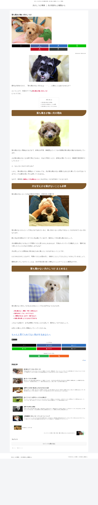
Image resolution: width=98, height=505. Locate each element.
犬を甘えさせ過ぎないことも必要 (48, 101)
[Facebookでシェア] (30, 45)
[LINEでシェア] (55, 45)
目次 (47, 96)
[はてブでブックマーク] (43, 45)
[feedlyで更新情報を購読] (47, 353)
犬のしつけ (14, 336)
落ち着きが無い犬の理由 (46, 99)
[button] (80, 45)
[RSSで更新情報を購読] (50, 353)
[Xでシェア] (18, 45)
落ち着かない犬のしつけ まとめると (49, 103)
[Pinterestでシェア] (68, 45)
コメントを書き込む (49, 441)
